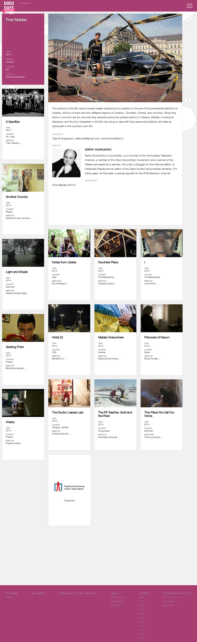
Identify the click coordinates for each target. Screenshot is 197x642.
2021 (141, 609)
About (115, 593)
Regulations (118, 597)
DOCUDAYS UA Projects (177, 593)
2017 (141, 625)
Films (9, 597)
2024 (141, 597)
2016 (141, 630)
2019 (141, 617)
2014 (141, 638)
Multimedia (38, 593)
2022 (141, 605)
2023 (141, 601)
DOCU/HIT (168, 605)
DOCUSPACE (169, 601)
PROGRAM (11, 593)
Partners (116, 605)
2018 (141, 621)
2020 (141, 613)
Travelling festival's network (78, 593)
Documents (117, 601)
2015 (141, 634)
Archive (144, 593)
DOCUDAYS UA (170, 597)
